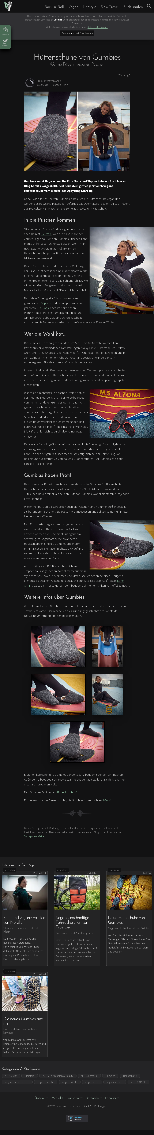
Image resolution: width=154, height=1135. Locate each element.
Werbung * (124, 75)
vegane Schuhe (45, 1082)
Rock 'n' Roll (54, 7)
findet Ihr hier (67, 792)
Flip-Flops (42, 308)
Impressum (112, 1098)
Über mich (41, 1098)
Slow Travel (110, 7)
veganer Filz (91, 1082)
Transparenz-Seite (34, 836)
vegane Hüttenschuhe (17, 1082)
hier (107, 800)
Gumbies (110, 1075)
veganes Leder (115, 1082)
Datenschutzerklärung (98, 27)
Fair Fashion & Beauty (58, 1075)
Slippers (46, 303)
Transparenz (74, 1098)
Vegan (73, 7)
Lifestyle (89, 7)
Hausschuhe (130, 1075)
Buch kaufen (133, 7)
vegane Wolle (69, 1082)
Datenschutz (94, 1098)
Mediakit (57, 1098)
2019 (11, 1075)
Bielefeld (46, 234)
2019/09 (138, 1082)
